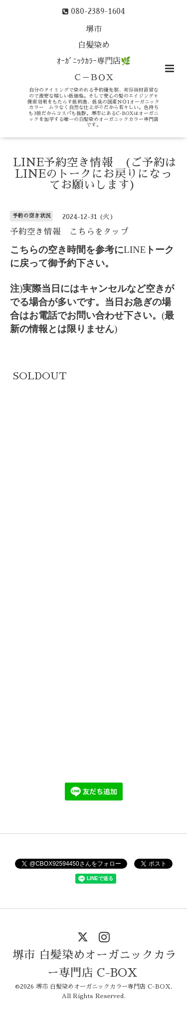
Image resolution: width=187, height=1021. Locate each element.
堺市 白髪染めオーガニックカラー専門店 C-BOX (94, 964)
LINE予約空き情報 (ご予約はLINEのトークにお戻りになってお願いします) (95, 174)
